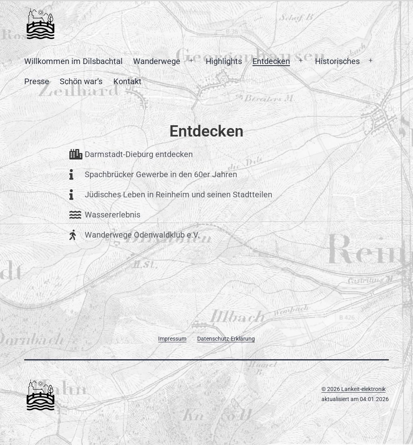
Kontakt (127, 81)
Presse (36, 81)
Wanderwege (156, 61)
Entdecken (271, 61)
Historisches (337, 61)
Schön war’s (81, 81)
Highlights (224, 61)
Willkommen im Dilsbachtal (73, 61)
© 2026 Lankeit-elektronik (353, 389)
